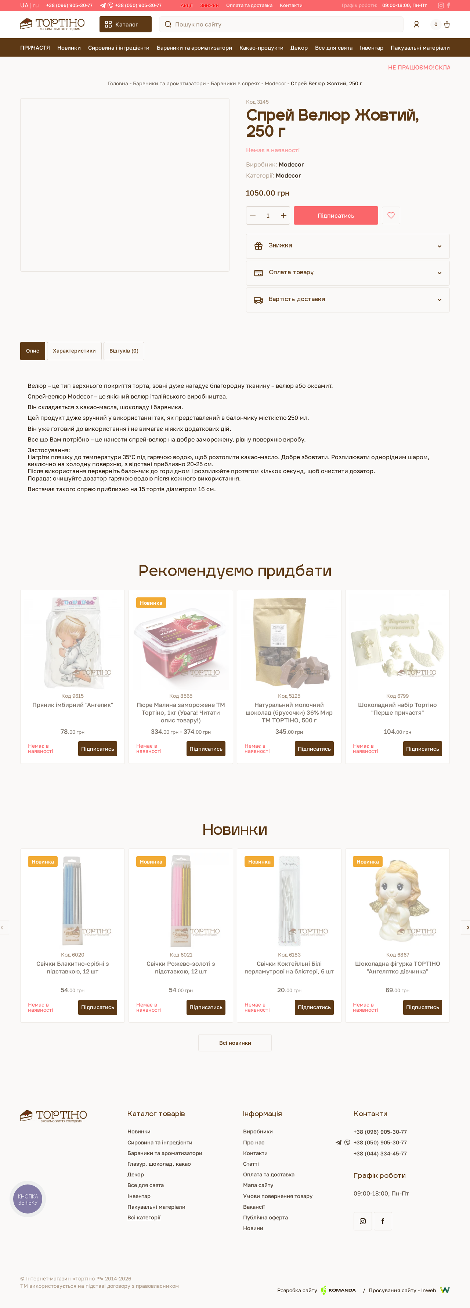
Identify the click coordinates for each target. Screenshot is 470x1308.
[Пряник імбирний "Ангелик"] (72, 642)
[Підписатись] (96, 748)
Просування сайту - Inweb (409, 1291)
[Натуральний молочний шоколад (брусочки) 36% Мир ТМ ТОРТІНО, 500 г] (289, 642)
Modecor (275, 83)
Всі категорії (141, 1218)
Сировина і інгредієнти (118, 47)
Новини (253, 1229)
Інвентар (371, 47)
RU (36, 5)
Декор (299, 47)
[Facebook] (448, 5)
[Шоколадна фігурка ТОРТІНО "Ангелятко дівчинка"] (397, 901)
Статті (251, 1164)
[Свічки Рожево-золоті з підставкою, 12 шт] (181, 901)
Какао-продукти (261, 47)
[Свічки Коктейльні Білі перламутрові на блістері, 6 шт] (289, 901)
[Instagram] (441, 5)
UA (24, 5)
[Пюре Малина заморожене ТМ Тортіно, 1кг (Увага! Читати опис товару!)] (181, 642)
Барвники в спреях (235, 83)
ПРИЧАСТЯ (35, 47)
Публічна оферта (267, 1218)
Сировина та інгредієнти (159, 1143)
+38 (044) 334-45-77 (384, 1154)
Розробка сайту (316, 1291)
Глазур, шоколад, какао (157, 1164)
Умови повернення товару (280, 1196)
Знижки (209, 5)
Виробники (258, 1132)
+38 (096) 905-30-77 (69, 5)
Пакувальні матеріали (420, 47)
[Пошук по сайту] (168, 24)
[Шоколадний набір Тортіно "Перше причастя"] (397, 642)
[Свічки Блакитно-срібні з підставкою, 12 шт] (72, 901)
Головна (118, 83)
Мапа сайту (259, 1186)
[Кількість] (268, 215)
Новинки (69, 47)
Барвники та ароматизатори (194, 47)
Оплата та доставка (249, 5)
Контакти (291, 5)
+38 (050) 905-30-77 (138, 5)
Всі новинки (235, 1043)
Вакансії (254, 1207)
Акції (187, 5)
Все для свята (333, 47)
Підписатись (319, 215)
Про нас (254, 1143)
